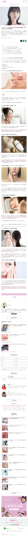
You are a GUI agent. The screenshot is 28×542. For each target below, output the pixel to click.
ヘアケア (2, 363)
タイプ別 (9, 37)
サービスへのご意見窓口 (12, 522)
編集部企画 (12, 405)
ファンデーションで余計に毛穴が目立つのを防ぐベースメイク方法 (12, 48)
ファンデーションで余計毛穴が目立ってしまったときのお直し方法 (12, 51)
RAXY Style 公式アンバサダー (18, 405)
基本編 (6, 332)
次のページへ (14, 294)
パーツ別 (19, 408)
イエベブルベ (14, 351)
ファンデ (6, 37)
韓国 (4, 406)
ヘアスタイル (5, 408)
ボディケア (16, 360)
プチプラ (10, 408)
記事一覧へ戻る (14, 317)
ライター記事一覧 (14, 313)
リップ (10, 351)
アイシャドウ (9, 406)
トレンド (7, 351)
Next (25, 298)
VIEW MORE (14, 400)
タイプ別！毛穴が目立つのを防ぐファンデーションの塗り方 (11, 50)
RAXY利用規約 (7, 522)
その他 (16, 365)
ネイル (16, 363)
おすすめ (7, 405)
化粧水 (23, 408)
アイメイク (2, 360)
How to (3, 37)
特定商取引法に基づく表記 (19, 522)
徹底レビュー (3, 351)
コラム (2, 365)
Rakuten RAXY (5, 2)
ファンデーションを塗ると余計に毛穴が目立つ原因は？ (10, 46)
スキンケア (2, 358)
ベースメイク (6, 36)
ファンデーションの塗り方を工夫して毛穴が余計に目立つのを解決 (12, 53)
